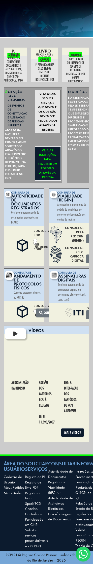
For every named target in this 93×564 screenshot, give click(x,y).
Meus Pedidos (14, 487)
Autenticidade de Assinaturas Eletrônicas (60, 503)
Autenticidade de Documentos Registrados (60, 476)
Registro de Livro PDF (33, 484)
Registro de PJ (35, 476)
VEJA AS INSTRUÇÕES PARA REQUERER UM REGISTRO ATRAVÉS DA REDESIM (48, 163)
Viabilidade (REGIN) (56, 490)
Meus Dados (13, 492)
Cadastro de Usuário (13, 479)
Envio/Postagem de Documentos (59, 516)
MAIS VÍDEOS (72, 432)
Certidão (31, 508)
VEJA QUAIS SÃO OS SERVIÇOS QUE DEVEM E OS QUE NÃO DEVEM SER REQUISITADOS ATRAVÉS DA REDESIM (48, 111)
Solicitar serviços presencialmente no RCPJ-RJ (36, 537)
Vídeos (80, 529)
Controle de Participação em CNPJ (34, 519)
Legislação (83, 513)
